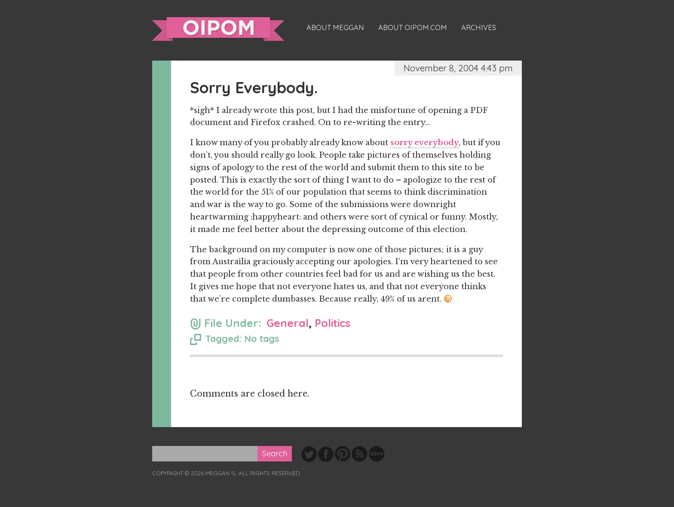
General (288, 323)
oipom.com (218, 29)
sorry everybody (424, 142)
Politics (332, 323)
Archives (478, 27)
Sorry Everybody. (254, 87)
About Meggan (335, 27)
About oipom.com (412, 27)
